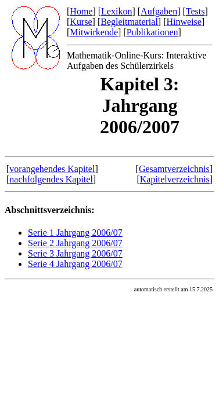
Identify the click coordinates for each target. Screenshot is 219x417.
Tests (195, 11)
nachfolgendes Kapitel (51, 179)
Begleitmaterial (129, 22)
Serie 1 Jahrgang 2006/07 (75, 232)
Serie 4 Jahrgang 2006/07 (75, 264)
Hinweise (183, 22)
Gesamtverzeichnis (174, 169)
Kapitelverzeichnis (175, 179)
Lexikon (116, 11)
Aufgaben (159, 11)
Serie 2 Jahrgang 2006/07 (75, 243)
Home (81, 11)
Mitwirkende (94, 32)
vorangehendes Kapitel (52, 169)
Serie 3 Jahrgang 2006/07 (75, 253)
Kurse (81, 22)
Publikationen (152, 32)
